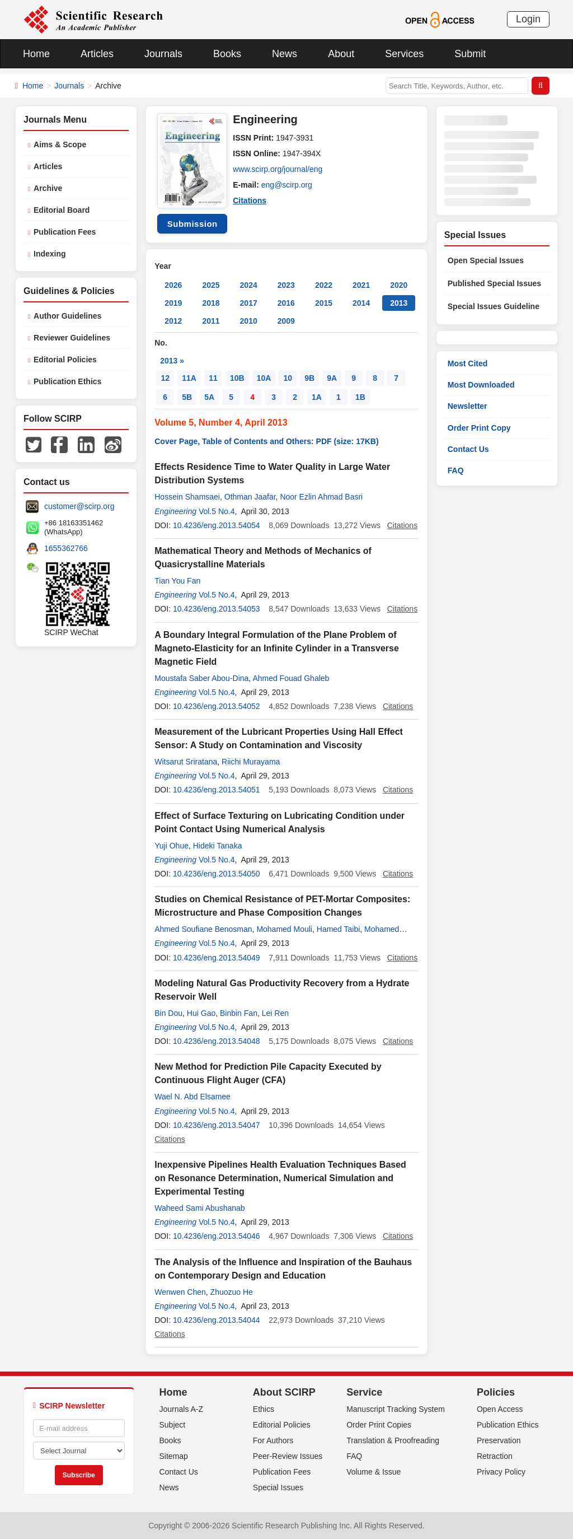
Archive (48, 188)
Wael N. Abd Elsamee (192, 1096)
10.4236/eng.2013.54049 (216, 957)
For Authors (273, 1440)
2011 (210, 320)
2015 (323, 303)
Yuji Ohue (171, 845)
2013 (398, 303)
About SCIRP (284, 1392)
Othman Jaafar (250, 496)
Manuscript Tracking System (395, 1409)
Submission (192, 223)
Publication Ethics (67, 381)
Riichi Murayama (251, 761)
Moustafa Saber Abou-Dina (201, 678)
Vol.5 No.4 (217, 511)
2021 (361, 285)
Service (364, 1392)
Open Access (500, 1409)
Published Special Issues (494, 283)
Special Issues (278, 1487)
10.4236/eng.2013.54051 (216, 789)
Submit (470, 53)
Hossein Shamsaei (187, 496)
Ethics (263, 1409)
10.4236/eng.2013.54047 (216, 1125)
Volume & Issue (373, 1471)
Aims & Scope (60, 144)
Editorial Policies (65, 359)
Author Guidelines (67, 315)
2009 (286, 320)
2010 (248, 320)
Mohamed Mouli (284, 929)
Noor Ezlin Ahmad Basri (321, 496)
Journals (163, 53)
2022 (323, 285)
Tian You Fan (177, 580)
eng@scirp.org (286, 184)
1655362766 (66, 548)
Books (227, 53)
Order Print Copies (378, 1424)
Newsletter (467, 406)
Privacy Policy (501, 1471)
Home (36, 53)
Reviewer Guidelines (72, 337)
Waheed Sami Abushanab (199, 1208)
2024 (248, 285)
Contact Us (468, 449)
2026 (173, 285)
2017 (248, 303)
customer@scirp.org (79, 506)
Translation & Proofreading (392, 1440)
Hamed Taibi (338, 929)
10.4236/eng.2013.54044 (216, 1320)
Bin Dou (168, 1013)
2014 (361, 303)
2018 (210, 303)
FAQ (456, 470)
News (284, 53)
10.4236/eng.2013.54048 (216, 1041)
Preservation (499, 1440)
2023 (286, 285)
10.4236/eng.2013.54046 (216, 1236)
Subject (172, 1424)
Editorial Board (62, 210)
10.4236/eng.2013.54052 (216, 706)
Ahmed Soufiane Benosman (203, 929)
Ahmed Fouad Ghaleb (290, 678)
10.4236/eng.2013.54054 (216, 525)
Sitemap (173, 1456)
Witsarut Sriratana (185, 761)
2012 (173, 320)
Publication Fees (65, 231)
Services (404, 53)
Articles (97, 53)
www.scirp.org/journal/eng (277, 169)
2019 (173, 303)
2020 (398, 285)
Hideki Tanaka (217, 845)
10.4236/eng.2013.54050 (216, 873)
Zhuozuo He (231, 1292)
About (341, 53)
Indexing (50, 253)
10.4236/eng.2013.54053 (216, 608)
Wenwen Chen (180, 1292)
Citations (249, 200)
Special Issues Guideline (493, 306)
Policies (496, 1392)
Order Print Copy (479, 427)
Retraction (495, 1456)
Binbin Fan (238, 1013)
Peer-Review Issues (288, 1456)
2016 (286, 303)
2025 (210, 285)
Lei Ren (275, 1013)
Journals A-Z (181, 1409)
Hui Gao (201, 1013)
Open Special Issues (486, 260)
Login (528, 19)
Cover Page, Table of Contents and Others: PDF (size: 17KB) (266, 441)
